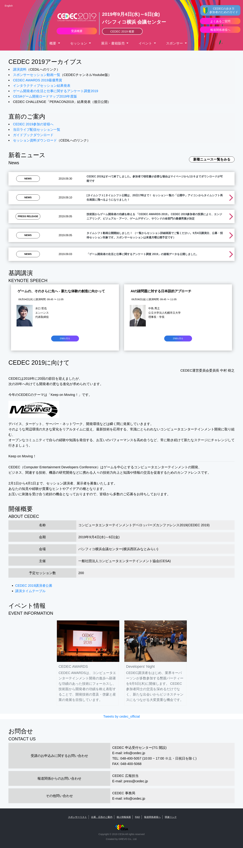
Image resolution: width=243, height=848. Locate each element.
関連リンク (171, 817)
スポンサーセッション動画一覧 (36, 75)
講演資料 (19, 69)
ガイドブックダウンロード (33, 135)
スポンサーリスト (77, 817)
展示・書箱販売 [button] (113, 43)
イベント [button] (146, 43)
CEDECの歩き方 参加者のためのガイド (223, 10)
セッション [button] (79, 43)
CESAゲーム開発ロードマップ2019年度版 (45, 96)
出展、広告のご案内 (101, 817)
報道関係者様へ (152, 817)
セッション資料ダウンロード (35, 140)
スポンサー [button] (175, 43)
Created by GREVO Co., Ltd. (121, 839)
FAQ (137, 817)
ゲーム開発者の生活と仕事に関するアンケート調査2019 (55, 91)
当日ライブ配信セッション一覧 (36, 129)
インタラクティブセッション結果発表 (41, 85)
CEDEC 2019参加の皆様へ (33, 124)
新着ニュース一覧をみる (211, 159)
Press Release (28, 216)
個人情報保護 (124, 817)
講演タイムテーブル (30, 591)
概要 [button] (53, 43)
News (28, 178)
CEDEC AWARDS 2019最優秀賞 (37, 80)
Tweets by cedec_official (121, 716)
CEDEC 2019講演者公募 (33, 585)
